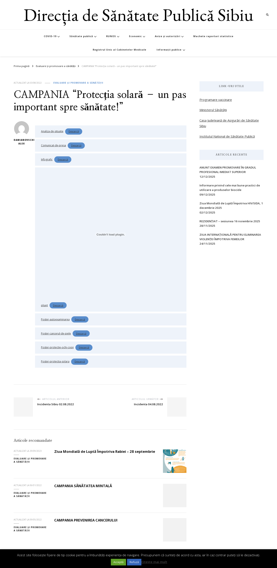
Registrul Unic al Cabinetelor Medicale (119, 49)
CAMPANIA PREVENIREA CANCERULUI (85, 520)
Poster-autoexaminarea (55, 319)
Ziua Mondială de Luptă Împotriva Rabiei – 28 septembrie (104, 451)
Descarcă (74, 131)
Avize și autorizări (167, 36)
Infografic (47, 159)
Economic (135, 36)
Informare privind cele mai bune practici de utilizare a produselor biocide (229, 187)
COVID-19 (50, 36)
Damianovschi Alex (22, 133)
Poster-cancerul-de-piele (56, 333)
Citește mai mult (154, 562)
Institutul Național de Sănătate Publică (227, 136)
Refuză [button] (134, 562)
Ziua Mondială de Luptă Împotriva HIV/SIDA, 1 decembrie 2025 (231, 205)
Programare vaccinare (215, 99)
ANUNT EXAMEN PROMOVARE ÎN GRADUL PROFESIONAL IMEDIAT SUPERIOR (227, 170)
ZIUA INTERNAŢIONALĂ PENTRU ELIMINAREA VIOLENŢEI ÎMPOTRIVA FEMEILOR (230, 237)
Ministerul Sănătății (213, 110)
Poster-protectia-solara (55, 361)
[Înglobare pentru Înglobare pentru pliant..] (110, 234)
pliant (44, 305)
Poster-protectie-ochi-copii (57, 347)
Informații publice (169, 49)
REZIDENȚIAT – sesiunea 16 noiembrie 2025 (229, 221)
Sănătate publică (81, 36)
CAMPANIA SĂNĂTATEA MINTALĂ (83, 485)
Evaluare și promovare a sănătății (78, 82)
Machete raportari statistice (213, 36)
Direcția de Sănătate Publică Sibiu (138, 14)
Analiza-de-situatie (52, 131)
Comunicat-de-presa (53, 145)
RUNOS (111, 36)
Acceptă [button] (118, 562)
